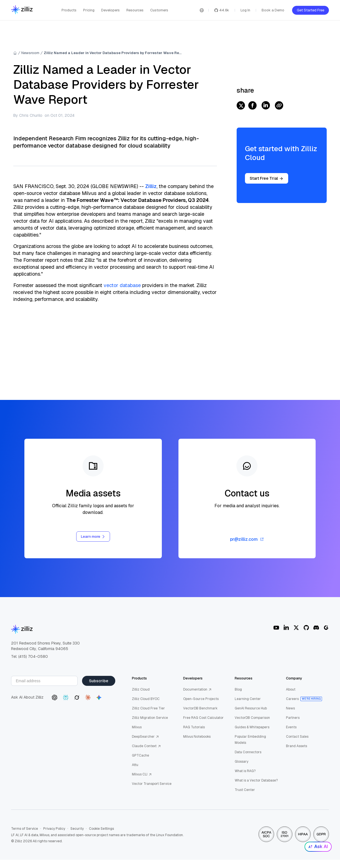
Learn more (93, 536)
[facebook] (252, 106)
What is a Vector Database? (256, 780)
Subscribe (98, 681)
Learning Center (248, 699)
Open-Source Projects (201, 699)
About (290, 690)
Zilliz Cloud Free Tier (148, 708)
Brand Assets (296, 746)
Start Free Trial (266, 178)
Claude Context (146, 746)
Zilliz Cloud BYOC (146, 699)
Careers (292, 699)
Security (77, 829)
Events (291, 727)
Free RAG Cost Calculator (203, 718)
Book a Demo (273, 10)
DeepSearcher (145, 737)
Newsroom (30, 52)
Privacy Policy (54, 829)
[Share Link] (279, 106)
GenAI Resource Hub (251, 708)
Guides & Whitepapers (252, 727)
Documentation (197, 690)
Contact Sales (297, 737)
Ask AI (318, 846)
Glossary (241, 762)
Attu (135, 765)
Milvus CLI (142, 774)
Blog (238, 690)
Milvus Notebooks (197, 737)
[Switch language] (201, 10)
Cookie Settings (101, 829)
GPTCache (140, 756)
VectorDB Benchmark (200, 708)
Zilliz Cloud (141, 690)
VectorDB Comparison (252, 718)
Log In (245, 10)
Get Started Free (310, 10)
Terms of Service (24, 829)
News (290, 708)
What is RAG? (245, 771)
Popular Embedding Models (250, 740)
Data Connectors (248, 752)
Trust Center (245, 790)
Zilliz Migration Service (150, 718)
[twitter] (241, 106)
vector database (122, 285)
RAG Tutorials (194, 727)
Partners (293, 718)
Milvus (137, 727)
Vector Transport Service (152, 784)
